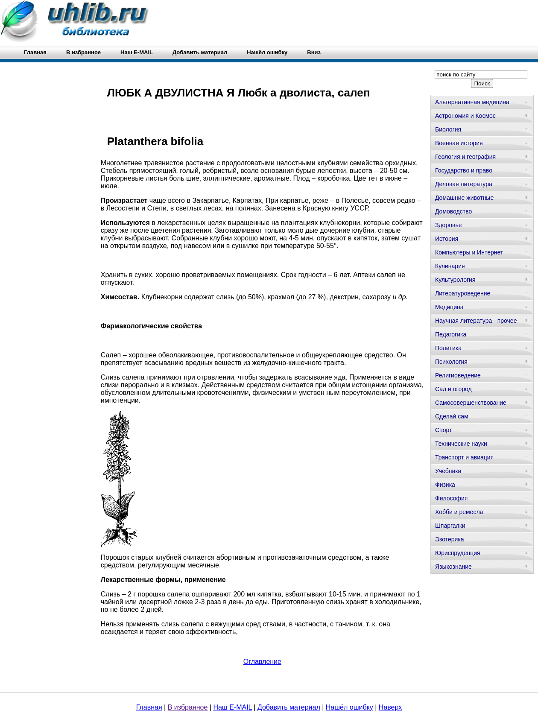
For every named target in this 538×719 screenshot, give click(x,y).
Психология (451, 361)
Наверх (390, 707)
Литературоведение (462, 293)
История (446, 238)
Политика (448, 348)
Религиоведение (458, 375)
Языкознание (453, 566)
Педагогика (450, 334)
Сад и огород (453, 389)
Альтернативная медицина (472, 102)
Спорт (443, 430)
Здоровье (448, 225)
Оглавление (262, 661)
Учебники (448, 471)
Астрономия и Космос (465, 115)
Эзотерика (449, 539)
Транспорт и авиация (464, 457)
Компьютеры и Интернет (469, 252)
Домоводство (453, 211)
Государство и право (463, 170)
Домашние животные (464, 197)
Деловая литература (463, 184)
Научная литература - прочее (476, 320)
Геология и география (465, 156)
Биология (448, 129)
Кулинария (450, 266)
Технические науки (461, 443)
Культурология (455, 279)
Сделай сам (451, 416)
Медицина (449, 307)
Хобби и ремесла (459, 512)
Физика (445, 484)
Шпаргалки (450, 525)
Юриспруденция (457, 552)
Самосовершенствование (470, 402)
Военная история (459, 143)
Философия (451, 498)
